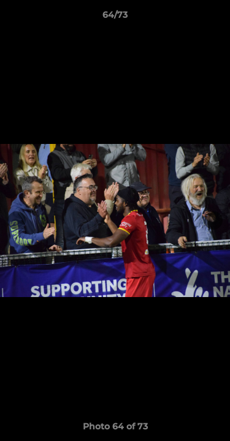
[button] (215, 17)
